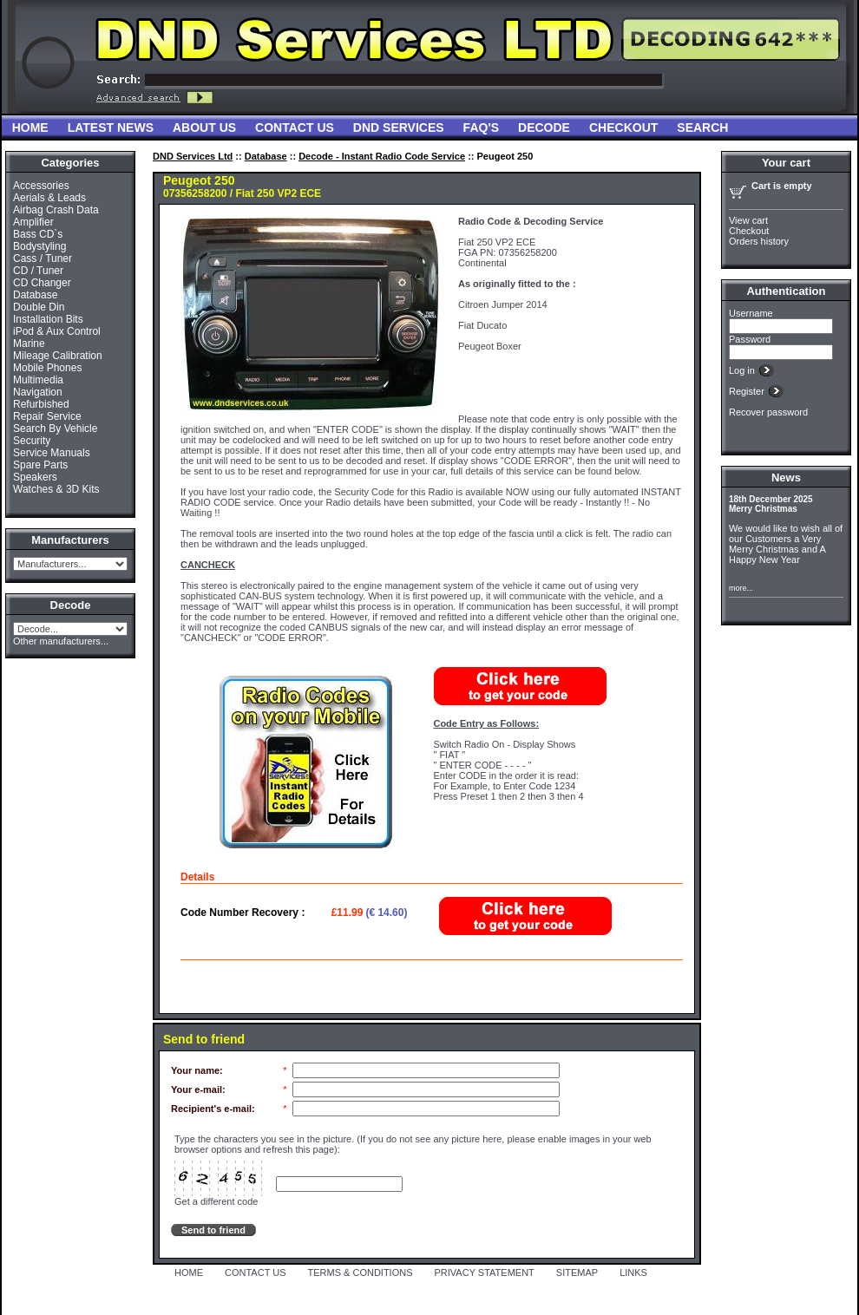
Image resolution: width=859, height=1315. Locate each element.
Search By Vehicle (55, 428)
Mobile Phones (47, 368)
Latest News (111, 127)
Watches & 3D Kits (56, 489)
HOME (188, 1272)
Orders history (759, 241)
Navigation (37, 392)
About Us (204, 127)
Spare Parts (40, 465)
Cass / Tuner (42, 258)
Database (35, 295)
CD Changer (42, 283)
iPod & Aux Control (57, 331)
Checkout (623, 127)
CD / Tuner (38, 271)
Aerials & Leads (49, 198)
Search (702, 127)
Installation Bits (48, 319)
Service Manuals (51, 453)
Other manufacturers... (60, 641)
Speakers (35, 477)
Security (31, 441)
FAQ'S (481, 127)
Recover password (768, 412)
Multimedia (38, 380)
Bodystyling (39, 246)
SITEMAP (577, 1272)
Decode (544, 127)
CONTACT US (255, 1272)
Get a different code (216, 1201)
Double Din (38, 307)
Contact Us (294, 127)
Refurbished (41, 404)
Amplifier (33, 222)
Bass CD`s (37, 234)
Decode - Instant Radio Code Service (381, 156)
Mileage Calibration (57, 356)
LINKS (633, 1272)
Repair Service (47, 416)
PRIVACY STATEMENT (484, 1272)
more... (741, 588)
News (786, 477)
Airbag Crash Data (56, 210)
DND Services (398, 127)
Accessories (41, 186)
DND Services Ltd (193, 156)
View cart (748, 220)
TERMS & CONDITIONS (360, 1272)
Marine (29, 343)
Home (30, 127)
